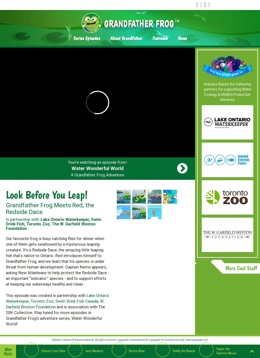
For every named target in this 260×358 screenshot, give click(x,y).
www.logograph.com (196, 339)
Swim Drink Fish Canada (76, 301)
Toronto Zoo (42, 301)
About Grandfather (126, 38)
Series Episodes (87, 38)
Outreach (160, 38)
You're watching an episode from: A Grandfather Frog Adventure (97, 168)
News (182, 38)
